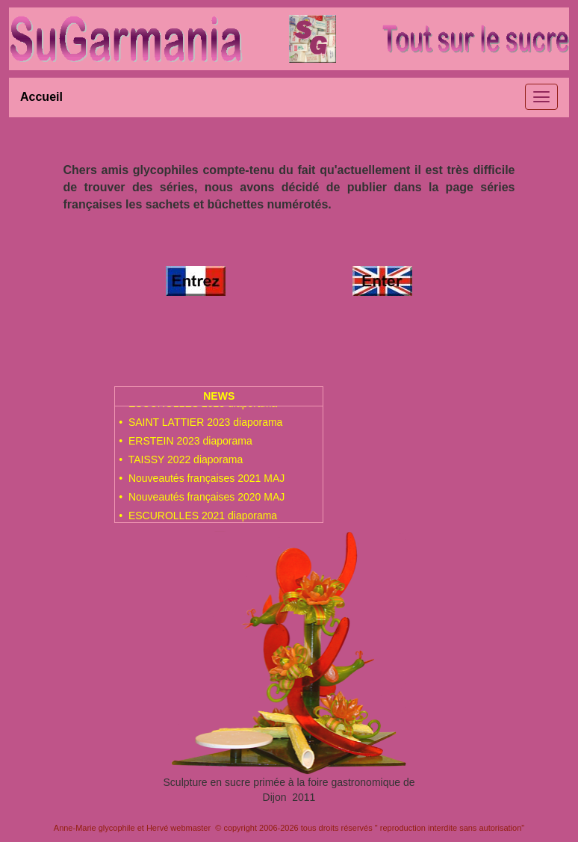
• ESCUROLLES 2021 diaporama (198, 520)
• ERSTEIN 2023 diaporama (185, 445)
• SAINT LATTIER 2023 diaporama (200, 427)
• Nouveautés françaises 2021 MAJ (202, 483)
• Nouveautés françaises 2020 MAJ (202, 501)
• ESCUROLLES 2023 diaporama (198, 408)
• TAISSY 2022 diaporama (181, 464)
